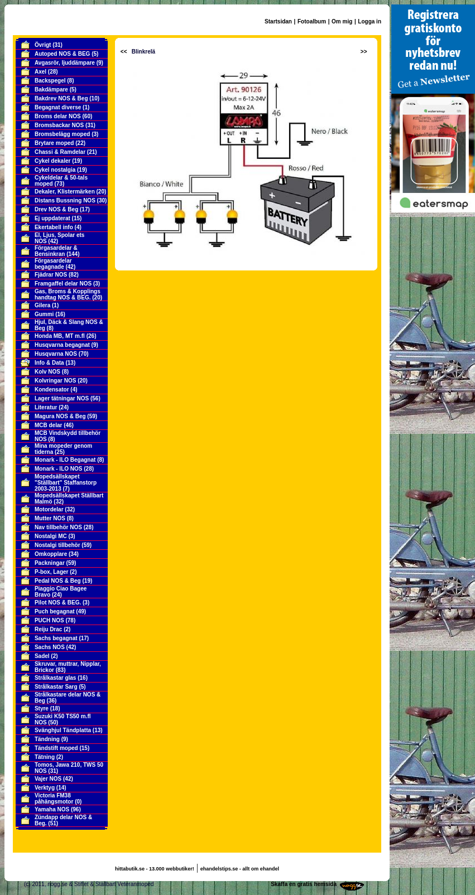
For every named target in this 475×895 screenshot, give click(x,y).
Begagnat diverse (58, 107)
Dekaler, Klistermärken (65, 191)
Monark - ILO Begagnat (65, 460)
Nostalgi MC (51, 536)
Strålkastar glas (55, 678)
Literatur (46, 407)
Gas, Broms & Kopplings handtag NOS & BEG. (67, 294)
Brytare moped (54, 143)
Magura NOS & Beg (60, 416)
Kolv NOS (47, 372)
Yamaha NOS (52, 809)
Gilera (42, 305)
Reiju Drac (48, 629)
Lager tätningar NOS (62, 398)
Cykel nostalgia (55, 170)
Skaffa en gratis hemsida (304, 884)
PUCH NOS (49, 620)
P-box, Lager (52, 572)
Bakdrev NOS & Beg (61, 98)
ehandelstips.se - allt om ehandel (239, 869)
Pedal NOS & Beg (58, 581)
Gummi (44, 314)
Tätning (45, 757)
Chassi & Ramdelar (60, 152)
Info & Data (49, 363)
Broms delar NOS (58, 116)
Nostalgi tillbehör (57, 545)
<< (124, 52)
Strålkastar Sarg (56, 687)
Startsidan (278, 21)
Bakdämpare (51, 89)
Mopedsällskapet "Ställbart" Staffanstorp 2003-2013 (66, 482)
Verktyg (45, 788)
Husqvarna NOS (56, 354)
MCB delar (48, 425)
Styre (42, 708)
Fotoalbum (312, 21)
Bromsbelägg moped (62, 134)
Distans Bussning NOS (65, 200)
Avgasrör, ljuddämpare (65, 63)
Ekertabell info (54, 227)
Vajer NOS (48, 779)
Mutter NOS (50, 518)
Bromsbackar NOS (59, 125)
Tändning (47, 739)
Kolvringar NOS (55, 381)
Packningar (50, 563)
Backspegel (50, 81)
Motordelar (49, 509)
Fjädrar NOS (51, 275)
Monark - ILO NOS (59, 469)
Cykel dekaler (53, 161)
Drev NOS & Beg (56, 209)
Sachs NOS (50, 647)
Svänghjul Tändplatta (63, 730)
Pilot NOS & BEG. (58, 602)
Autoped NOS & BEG (62, 54)
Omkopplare (51, 554)
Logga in (369, 21)
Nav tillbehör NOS (58, 527)
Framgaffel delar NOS (63, 283)
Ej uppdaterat (52, 218)
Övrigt (43, 45)
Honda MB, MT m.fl (60, 336)
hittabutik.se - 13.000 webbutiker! (154, 869)
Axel (40, 72)
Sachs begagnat (56, 638)
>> (364, 52)
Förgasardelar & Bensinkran (56, 251)
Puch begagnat (55, 611)
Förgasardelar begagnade (53, 264)
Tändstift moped (56, 748)
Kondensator (52, 389)
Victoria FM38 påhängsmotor (54, 798)
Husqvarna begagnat (62, 345)
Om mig (342, 21)
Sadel (42, 656)
